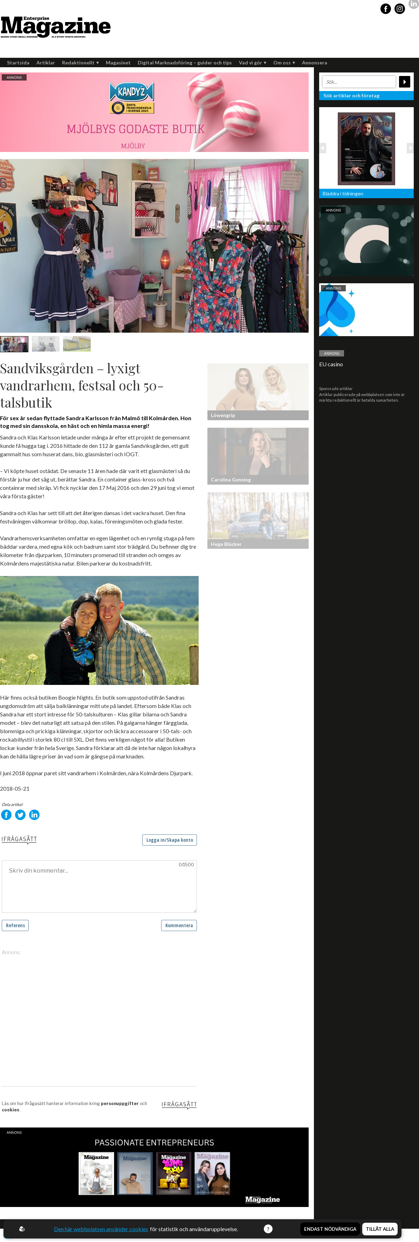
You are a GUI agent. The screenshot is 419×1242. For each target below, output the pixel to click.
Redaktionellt (80, 62)
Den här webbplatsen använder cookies (101, 1229)
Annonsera (314, 62)
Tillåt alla (380, 1229)
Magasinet (118, 62)
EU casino (331, 364)
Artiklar (45, 62)
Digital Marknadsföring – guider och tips (185, 62)
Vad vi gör (252, 62)
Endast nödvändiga (330, 1229)
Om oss (284, 62)
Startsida (18, 62)
